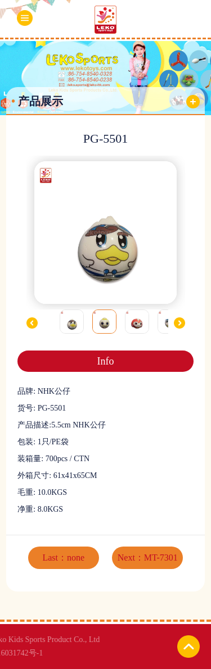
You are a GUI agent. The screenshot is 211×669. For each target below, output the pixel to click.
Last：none (63, 557)
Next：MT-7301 (148, 557)
